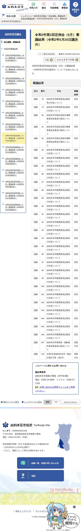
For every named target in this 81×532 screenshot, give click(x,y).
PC (56, 402)
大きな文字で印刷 (65, 59)
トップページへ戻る (33, 402)
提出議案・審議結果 (57, 16)
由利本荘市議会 (40, 16)
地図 (33, 476)
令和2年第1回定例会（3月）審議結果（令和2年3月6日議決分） (14, 184)
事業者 (65, 8)
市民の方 (33, 8)
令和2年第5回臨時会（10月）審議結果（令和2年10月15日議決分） (15, 80)
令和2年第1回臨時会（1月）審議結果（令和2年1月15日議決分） (14, 207)
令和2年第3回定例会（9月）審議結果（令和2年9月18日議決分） (14, 92)
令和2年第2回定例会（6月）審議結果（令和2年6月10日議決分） (14, 126)
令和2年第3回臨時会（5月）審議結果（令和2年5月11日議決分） (14, 149)
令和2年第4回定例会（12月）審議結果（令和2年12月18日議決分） (15, 57)
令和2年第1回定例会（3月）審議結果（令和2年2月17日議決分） (14, 195)
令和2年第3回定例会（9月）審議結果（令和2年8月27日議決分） (14, 103)
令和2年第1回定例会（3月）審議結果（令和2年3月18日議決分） (14, 172)
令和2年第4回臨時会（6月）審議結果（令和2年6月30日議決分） (14, 115)
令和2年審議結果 (28, 19)
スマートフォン (70, 402)
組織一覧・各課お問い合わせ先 (45, 463)
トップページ (26, 16)
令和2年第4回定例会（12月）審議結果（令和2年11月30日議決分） (15, 69)
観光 (44, 8)
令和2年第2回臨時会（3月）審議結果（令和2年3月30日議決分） (14, 161)
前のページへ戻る (11, 402)
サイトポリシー (42, 511)
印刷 (47, 60)
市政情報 (54, 8)
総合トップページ (23, 511)
